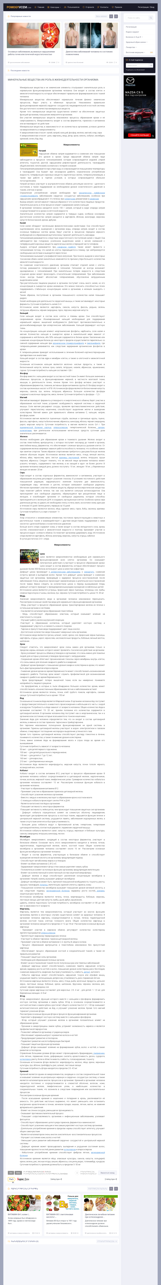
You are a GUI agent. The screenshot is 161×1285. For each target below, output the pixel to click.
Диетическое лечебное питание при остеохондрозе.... (100, 1215)
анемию (99, 891)
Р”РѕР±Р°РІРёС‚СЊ (86, 1173)
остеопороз (25, 1059)
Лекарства (130, 47)
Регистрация (131, 27)
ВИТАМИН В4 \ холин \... (19, 1214)
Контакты (102, 7)
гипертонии (69, 199)
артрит (87, 972)
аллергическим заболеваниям (65, 572)
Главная (39, 7)
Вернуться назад (107, 1173)
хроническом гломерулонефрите (68, 343)
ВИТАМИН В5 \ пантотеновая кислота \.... (59, 1215)
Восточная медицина (134, 52)
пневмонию (98, 1053)
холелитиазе (26, 430)
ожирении (94, 199)
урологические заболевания (20, 62)
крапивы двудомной (69, 457)
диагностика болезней (75, 62)
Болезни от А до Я (133, 37)
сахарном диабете (66, 247)
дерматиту (89, 572)
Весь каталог (101, 16)
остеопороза (70, 1149)
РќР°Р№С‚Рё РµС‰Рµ (97, 1189)
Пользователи (71, 7)
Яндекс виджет (132, 32)
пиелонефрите (93, 343)
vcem (19, 7)
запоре (100, 427)
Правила (117, 7)
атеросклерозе (61, 427)
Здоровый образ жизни (136, 42)
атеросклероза (48, 933)
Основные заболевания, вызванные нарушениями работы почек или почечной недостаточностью (31, 52)
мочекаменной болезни (57, 891)
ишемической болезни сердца (35, 427)
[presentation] (111, 16)
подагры (44, 885)
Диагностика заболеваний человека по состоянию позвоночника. (89, 52)
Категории (53, 7)
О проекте (88, 7)
